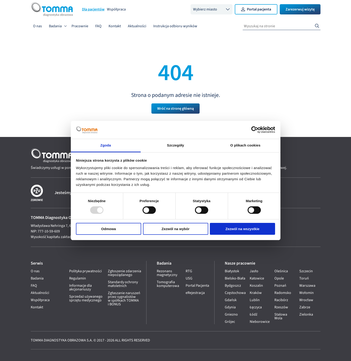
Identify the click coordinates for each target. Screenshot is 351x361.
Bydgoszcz (233, 285)
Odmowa (108, 229)
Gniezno (231, 314)
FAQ (98, 26)
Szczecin (306, 271)
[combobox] (211, 9)
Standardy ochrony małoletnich (123, 283)
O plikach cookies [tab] (245, 145)
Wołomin (306, 292)
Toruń (304, 278)
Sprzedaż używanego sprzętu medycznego (85, 298)
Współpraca (116, 9)
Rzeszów (281, 307)
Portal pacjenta (256, 9)
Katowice (257, 278)
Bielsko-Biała (235, 278)
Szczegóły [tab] (175, 145)
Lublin (255, 300)
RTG (189, 271)
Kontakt (115, 26)
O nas (37, 26)
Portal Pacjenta (197, 285)
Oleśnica (281, 271)
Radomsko (282, 292)
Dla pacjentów (93, 9)
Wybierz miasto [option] (205, 9)
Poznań (280, 285)
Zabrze (304, 307)
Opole (279, 278)
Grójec (230, 321)
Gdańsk (231, 300)
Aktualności (137, 26)
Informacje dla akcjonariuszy (80, 287)
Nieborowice (260, 321)
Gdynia (230, 307)
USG (189, 278)
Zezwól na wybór (175, 229)
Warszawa (307, 285)
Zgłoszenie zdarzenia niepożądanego (124, 273)
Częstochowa (235, 292)
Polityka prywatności (85, 271)
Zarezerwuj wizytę (300, 9)
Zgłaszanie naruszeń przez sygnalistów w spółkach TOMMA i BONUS (124, 298)
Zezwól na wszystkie (242, 229)
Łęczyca (256, 307)
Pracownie (80, 26)
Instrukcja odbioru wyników (175, 26)
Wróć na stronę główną (175, 108)
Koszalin (256, 285)
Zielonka (306, 314)
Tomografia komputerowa (168, 283)
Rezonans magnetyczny (167, 273)
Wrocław (306, 300)
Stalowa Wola (280, 316)
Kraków (256, 292)
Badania (55, 26)
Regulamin (77, 278)
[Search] (317, 26)
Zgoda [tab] (105, 145)
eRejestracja (195, 292)
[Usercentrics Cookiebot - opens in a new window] (254, 129)
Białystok (232, 271)
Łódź (253, 314)
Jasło (254, 271)
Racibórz (281, 300)
